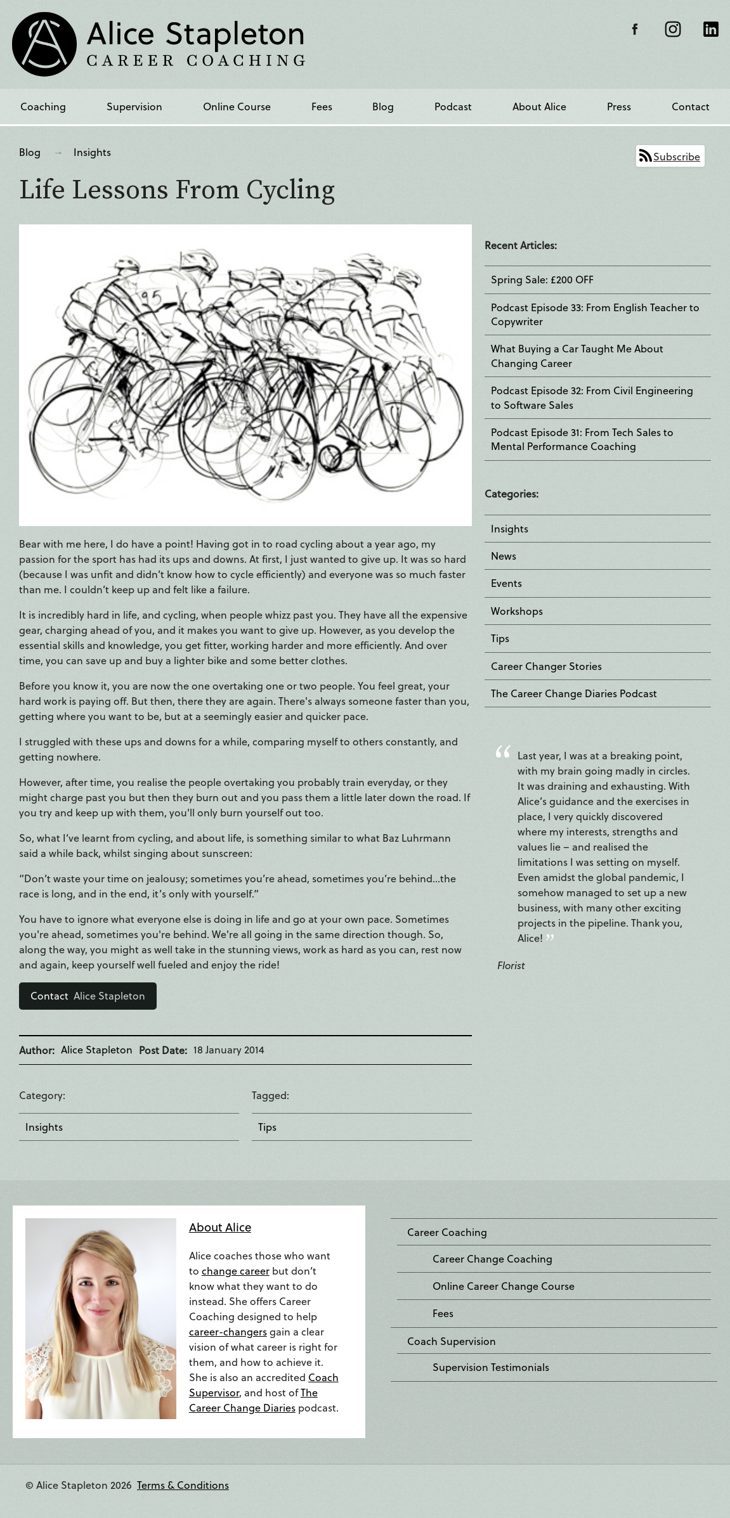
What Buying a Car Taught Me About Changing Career (577, 356)
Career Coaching (447, 1232)
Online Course (237, 106)
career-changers (228, 1331)
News (503, 556)
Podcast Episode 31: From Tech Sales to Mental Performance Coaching (582, 439)
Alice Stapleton (87, 995)
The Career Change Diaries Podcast (574, 693)
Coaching (43, 106)
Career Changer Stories (546, 666)
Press (619, 106)
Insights (92, 152)
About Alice (539, 106)
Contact (691, 106)
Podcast (453, 106)
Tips (267, 1127)
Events (506, 583)
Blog (383, 106)
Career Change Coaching (492, 1259)
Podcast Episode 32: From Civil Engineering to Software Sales (592, 397)
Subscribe (676, 156)
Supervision (134, 106)
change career (236, 1270)
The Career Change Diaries (253, 1400)
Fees (321, 106)
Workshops (517, 611)
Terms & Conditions (183, 1484)
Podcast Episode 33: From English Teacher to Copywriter (595, 314)
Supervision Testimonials (491, 1367)
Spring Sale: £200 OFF (542, 279)
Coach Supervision (451, 1341)
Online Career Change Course (504, 1286)
